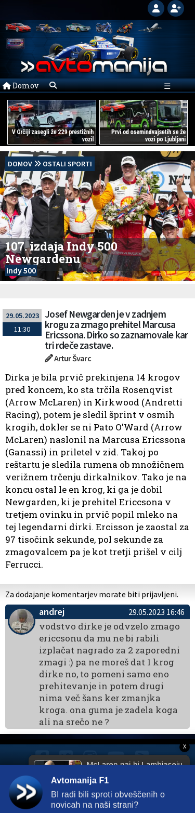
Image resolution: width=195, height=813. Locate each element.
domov (20, 163)
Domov (20, 85)
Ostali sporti (67, 163)
